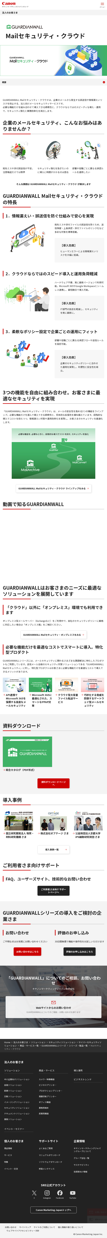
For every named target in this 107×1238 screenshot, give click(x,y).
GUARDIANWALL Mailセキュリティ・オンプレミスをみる (52, 634)
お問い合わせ (10, 1227)
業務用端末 (44, 1107)
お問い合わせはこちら (27, 951)
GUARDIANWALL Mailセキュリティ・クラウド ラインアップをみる (52, 488)
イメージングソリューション (17, 1102)
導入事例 (78, 1070)
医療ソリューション (13, 1090)
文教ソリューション (13, 1096)
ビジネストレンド (83, 1079)
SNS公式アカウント (53, 1185)
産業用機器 (44, 1113)
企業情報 (79, 1141)
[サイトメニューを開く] (102, 5)
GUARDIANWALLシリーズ (54, 1045)
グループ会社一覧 (81, 1158)
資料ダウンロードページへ (53, 783)
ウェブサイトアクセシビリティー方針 (22, 1230)
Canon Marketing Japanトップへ (53, 1210)
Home (7, 1042)
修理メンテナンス (46, 1168)
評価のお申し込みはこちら (79, 951)
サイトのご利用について (44, 1227)
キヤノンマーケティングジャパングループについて (87, 1150)
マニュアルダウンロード (49, 1155)
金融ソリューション (13, 1085)
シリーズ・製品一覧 (78, 1045)
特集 (6, 1162)
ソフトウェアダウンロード (50, 1162)
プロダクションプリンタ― (50, 1090)
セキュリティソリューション (62, 1042)
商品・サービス (46, 1070)
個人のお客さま (14, 1141)
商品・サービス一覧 (29, 1045)
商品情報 (8, 1148)
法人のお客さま (10, 12)
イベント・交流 (11, 1168)
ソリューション (38, 1042)
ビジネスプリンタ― (47, 1085)
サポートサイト (48, 1141)
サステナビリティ (81, 1164)
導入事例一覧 (52, 849)
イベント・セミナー (14, 1128)
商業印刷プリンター (47, 1096)
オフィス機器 (45, 1102)
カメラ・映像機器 (46, 1079)
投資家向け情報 (80, 1171)
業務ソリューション (13, 1119)
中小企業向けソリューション (17, 1079)
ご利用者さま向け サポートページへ (53, 891)
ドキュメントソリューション (17, 1113)
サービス (8, 1155)
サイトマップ (25, 1227)
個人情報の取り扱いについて (70, 1227)
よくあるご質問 (46, 1148)
